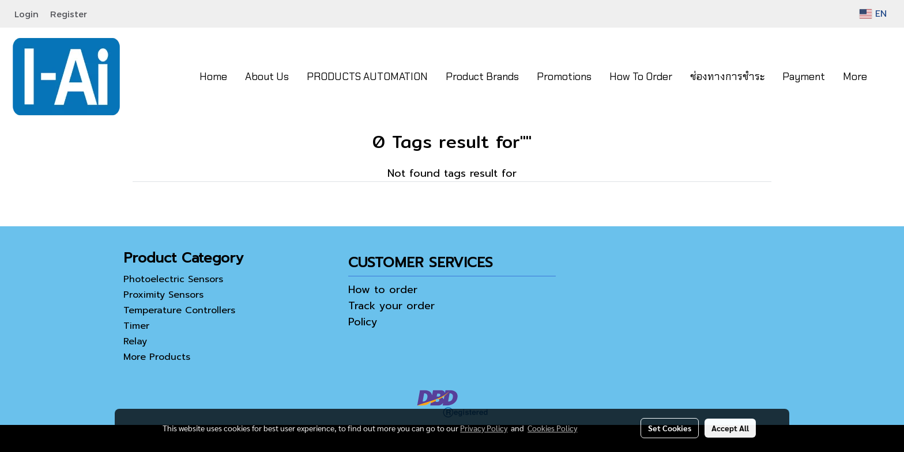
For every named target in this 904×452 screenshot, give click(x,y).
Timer (136, 326)
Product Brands (482, 76)
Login (26, 14)
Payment (803, 76)
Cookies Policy (552, 428)
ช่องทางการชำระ (727, 76)
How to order (382, 290)
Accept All (730, 428)
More (855, 76)
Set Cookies (669, 428)
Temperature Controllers (179, 310)
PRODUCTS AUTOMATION (367, 76)
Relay (135, 341)
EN (873, 14)
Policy (363, 322)
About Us (267, 76)
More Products (156, 357)
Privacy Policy (483, 428)
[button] (886, 76)
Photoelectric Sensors (173, 279)
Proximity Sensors (163, 295)
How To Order (640, 76)
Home (213, 76)
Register (68, 14)
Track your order (391, 306)
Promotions (564, 76)
